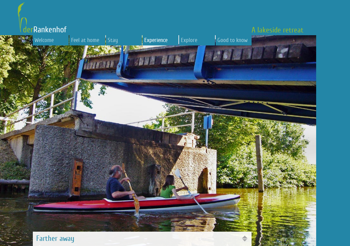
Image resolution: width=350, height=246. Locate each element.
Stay (113, 40)
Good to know (232, 40)
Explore (189, 40)
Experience (155, 40)
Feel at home (85, 40)
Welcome (44, 40)
